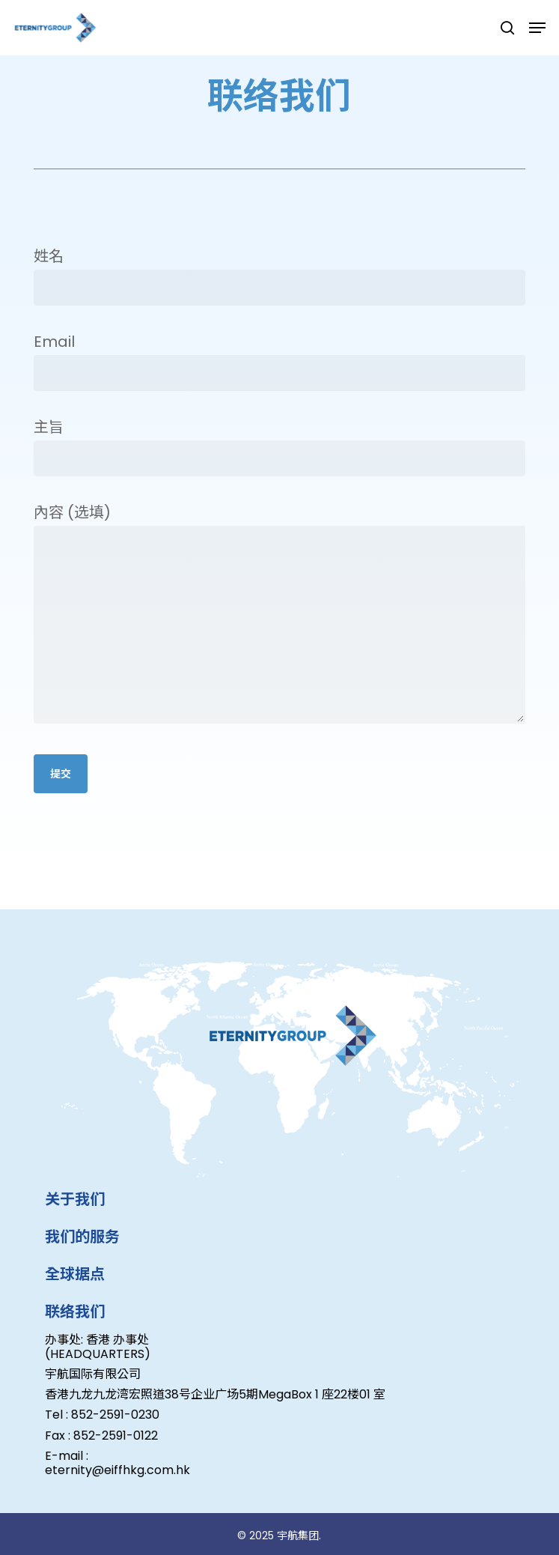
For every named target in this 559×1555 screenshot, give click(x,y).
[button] (537, 27)
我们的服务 (82, 1236)
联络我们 (75, 1311)
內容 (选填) (279, 617)
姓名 (279, 276)
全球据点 (75, 1274)
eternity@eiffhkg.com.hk (117, 1470)
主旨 (279, 446)
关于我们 (75, 1199)
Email (279, 361)
